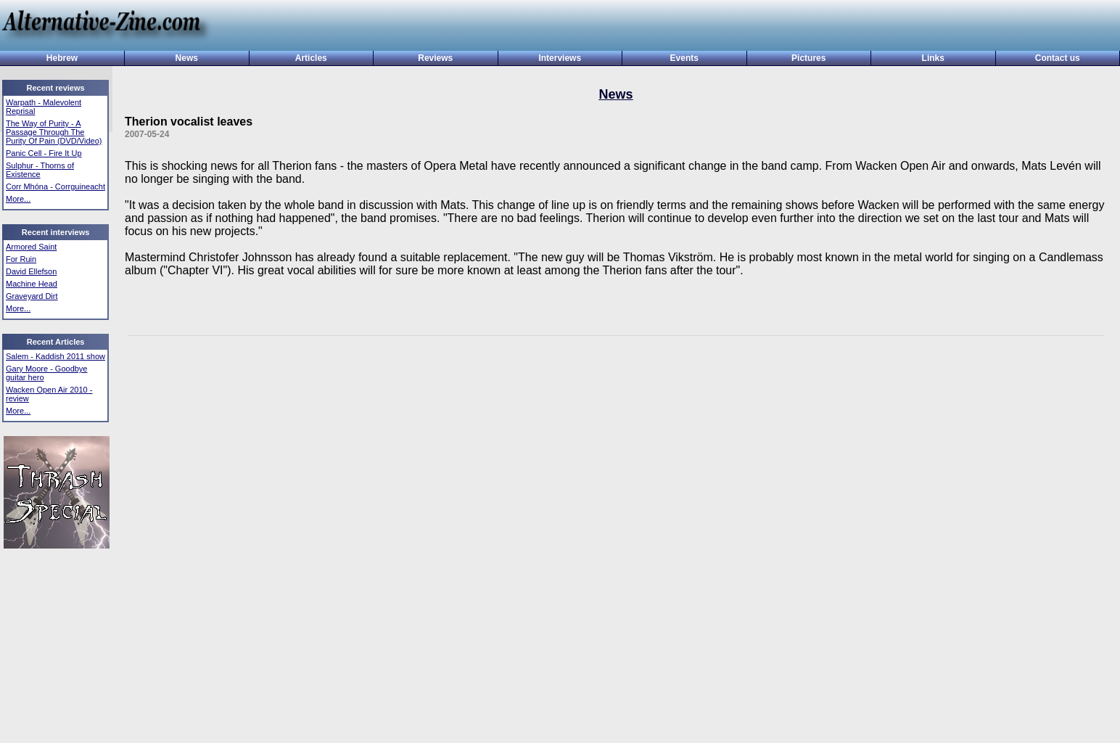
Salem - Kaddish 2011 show (55, 356)
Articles (311, 58)
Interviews (559, 58)
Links (933, 58)
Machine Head (31, 283)
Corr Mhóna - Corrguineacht (55, 186)
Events (684, 58)
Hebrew (62, 58)
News (187, 58)
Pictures (808, 58)
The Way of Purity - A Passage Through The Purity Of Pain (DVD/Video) (54, 132)
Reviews (435, 58)
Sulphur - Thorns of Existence (40, 169)
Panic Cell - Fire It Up (44, 153)
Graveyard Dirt (32, 296)
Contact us (1057, 58)
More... (18, 198)
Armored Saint (31, 246)
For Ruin (21, 259)
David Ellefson (31, 271)
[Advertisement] (660, 27)
